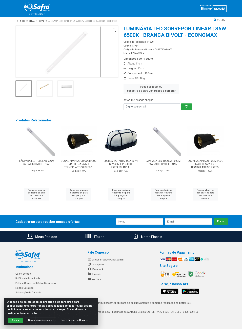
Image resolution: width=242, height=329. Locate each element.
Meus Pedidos (42, 237)
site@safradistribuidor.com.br (106, 259)
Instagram (96, 264)
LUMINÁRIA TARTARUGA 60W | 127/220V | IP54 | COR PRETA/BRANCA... (121, 164)
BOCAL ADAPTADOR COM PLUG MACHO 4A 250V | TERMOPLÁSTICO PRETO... (78, 164)
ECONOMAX (137, 53)
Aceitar (16, 321)
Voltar (220, 19)
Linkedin (94, 274)
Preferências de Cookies (74, 321)
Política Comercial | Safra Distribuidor (36, 283)
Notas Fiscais (147, 237)
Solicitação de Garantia (28, 292)
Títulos (94, 237)
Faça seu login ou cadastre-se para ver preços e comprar (151, 88)
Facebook (95, 269)
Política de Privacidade (27, 278)
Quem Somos (23, 273)
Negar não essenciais (40, 321)
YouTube (95, 279)
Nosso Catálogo (24, 287)
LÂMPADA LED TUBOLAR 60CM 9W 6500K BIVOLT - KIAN (36, 162)
